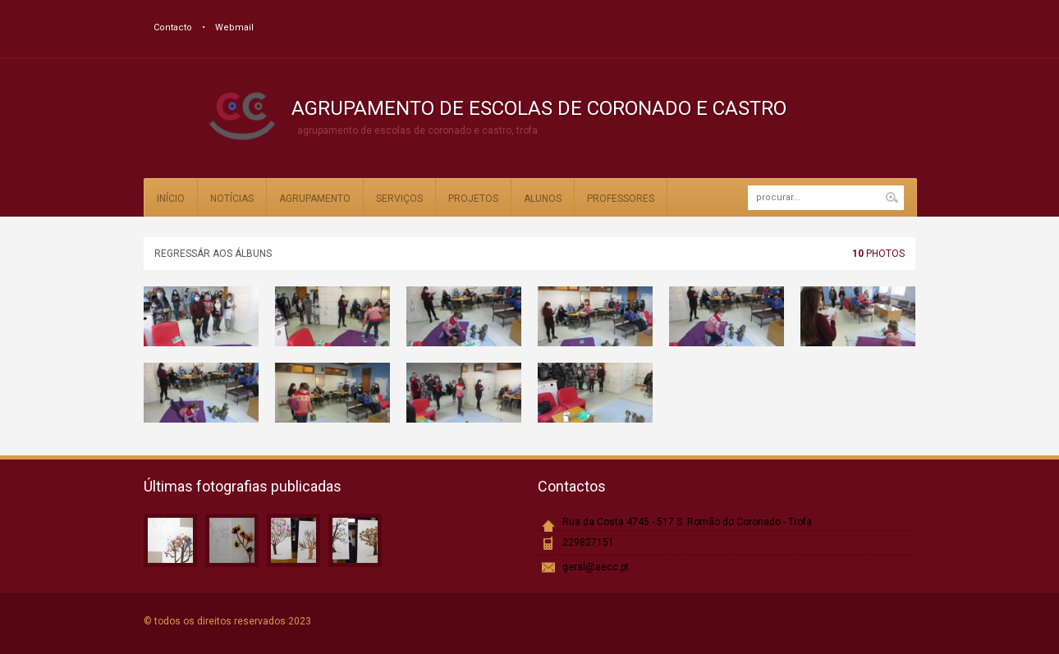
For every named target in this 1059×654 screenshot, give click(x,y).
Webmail (234, 27)
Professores (620, 198)
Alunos (543, 198)
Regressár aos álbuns (213, 253)
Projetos (473, 198)
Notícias (232, 198)
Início (171, 198)
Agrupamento (315, 198)
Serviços (399, 198)
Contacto (173, 27)
